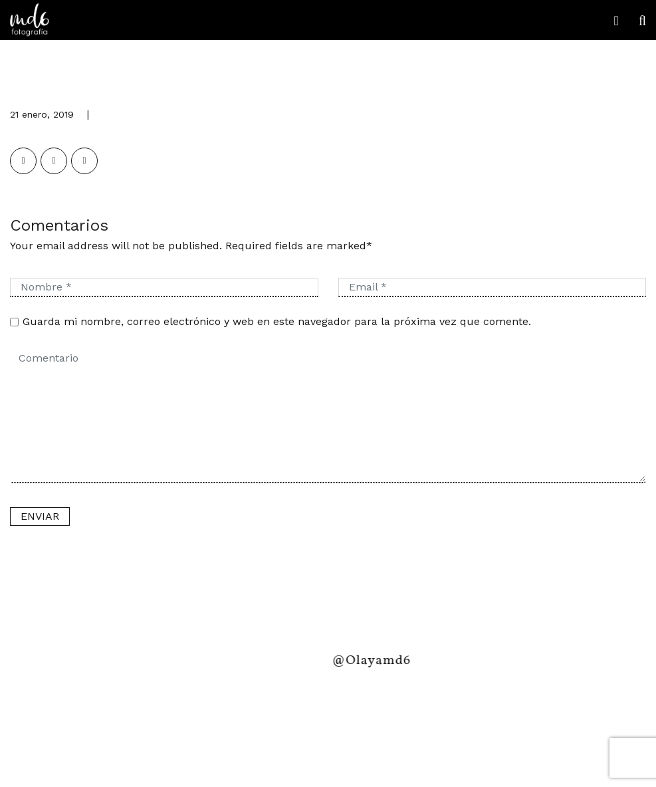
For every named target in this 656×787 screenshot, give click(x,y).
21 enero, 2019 (42, 114)
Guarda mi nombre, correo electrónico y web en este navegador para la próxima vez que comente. (277, 321)
